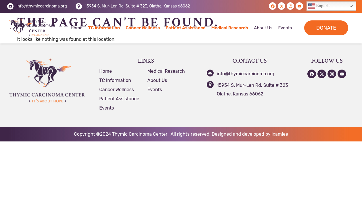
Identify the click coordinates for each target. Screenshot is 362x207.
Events (285, 27)
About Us (263, 27)
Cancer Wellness (143, 27)
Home (77, 27)
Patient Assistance (186, 27)
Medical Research (229, 27)
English (319, 6)
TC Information (104, 27)
